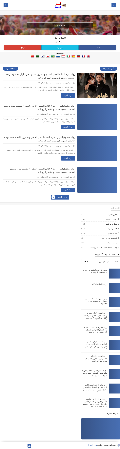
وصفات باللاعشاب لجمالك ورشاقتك (103, 247)
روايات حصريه (55, 83)
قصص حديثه (112, 229)
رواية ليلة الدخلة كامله (98, 284)
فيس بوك (60, 48)
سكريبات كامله (111, 224)
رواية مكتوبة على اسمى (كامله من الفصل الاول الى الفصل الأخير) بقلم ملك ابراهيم (95, 329)
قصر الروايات (92, 445)
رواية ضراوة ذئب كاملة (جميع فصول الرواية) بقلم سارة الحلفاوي (96, 301)
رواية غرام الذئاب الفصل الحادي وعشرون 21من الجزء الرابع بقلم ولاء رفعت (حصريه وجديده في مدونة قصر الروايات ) (40, 76)
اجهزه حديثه (112, 214)
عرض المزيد (59, 197)
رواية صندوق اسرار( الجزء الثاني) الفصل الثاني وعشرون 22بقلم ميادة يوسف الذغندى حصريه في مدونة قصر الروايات (39, 107)
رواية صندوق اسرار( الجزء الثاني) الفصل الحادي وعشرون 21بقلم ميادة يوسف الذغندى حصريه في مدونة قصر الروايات (39, 139)
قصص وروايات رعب (109, 238)
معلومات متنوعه (110, 243)
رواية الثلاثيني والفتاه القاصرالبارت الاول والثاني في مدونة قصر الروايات (95, 358)
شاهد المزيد (10, 68)
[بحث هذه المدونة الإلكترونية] (105, 261)
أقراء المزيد (68, 95)
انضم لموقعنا (59, 25)
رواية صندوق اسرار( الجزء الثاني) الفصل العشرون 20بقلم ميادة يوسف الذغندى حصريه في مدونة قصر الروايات (42, 170)
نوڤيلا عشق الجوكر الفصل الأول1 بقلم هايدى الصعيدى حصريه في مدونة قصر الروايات (94, 372)
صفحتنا (97, 48)
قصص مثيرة (112, 233)
